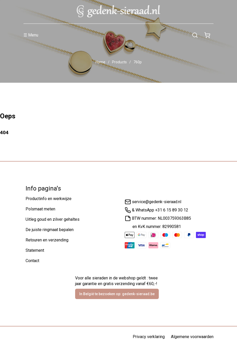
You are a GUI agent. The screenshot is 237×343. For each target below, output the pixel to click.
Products (119, 62)
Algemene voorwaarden (192, 336)
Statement (35, 250)
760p (137, 62)
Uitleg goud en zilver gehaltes (53, 219)
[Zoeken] (195, 35)
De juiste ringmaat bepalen (50, 229)
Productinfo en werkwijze (49, 198)
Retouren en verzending (47, 240)
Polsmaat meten (40, 209)
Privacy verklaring (149, 336)
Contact (32, 260)
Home (100, 62)
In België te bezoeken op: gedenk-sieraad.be (117, 294)
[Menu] (106, 35)
